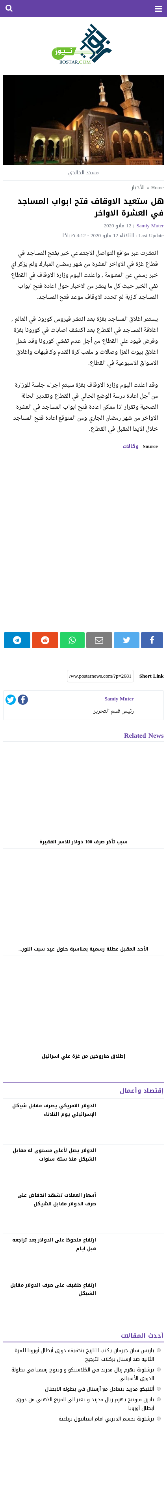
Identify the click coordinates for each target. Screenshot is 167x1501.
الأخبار (138, 187)
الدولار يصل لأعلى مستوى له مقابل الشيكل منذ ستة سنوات (54, 1154)
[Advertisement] (83, 541)
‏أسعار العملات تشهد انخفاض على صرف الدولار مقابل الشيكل (56, 1199)
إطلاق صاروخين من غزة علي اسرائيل (83, 1056)
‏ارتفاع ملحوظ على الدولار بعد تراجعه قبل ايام (54, 1244)
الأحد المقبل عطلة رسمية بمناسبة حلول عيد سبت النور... (83, 949)
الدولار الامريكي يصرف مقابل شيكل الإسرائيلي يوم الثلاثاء (54, 1110)
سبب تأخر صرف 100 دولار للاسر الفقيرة (83, 841)
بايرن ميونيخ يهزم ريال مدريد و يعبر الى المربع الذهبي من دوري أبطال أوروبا (84, 1404)
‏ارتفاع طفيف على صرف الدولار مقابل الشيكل (53, 1289)
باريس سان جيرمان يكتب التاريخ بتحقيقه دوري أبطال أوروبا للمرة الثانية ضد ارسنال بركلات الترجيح (84, 1355)
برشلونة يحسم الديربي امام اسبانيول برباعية (106, 1419)
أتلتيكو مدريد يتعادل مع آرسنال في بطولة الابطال (99, 1389)
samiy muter (150, 225)
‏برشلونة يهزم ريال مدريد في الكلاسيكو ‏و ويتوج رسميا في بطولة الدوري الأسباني (82, 1374)
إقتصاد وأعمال (141, 1090)
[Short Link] (100, 676)
